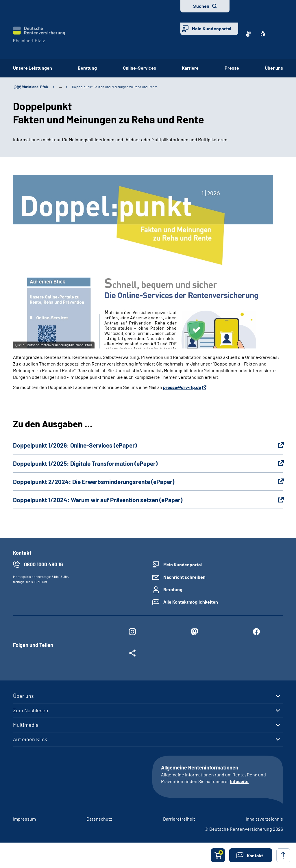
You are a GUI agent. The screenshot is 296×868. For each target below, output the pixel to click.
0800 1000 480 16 (43, 564)
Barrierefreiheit (179, 818)
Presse (232, 68)
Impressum (24, 818)
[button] (250, 855)
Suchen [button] (201, 6)
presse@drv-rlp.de (182, 387)
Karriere (190, 68)
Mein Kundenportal (211, 28)
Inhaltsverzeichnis (264, 818)
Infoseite (239, 781)
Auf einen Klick (30, 739)
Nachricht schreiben (184, 577)
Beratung (87, 68)
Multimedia (25, 724)
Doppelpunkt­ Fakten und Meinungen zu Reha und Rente (115, 87)
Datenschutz (99, 818)
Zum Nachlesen (30, 710)
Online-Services (139, 68)
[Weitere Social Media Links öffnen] (132, 654)
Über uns (274, 68)
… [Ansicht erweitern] (60, 86)
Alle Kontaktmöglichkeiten (190, 601)
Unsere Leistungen (32, 68)
